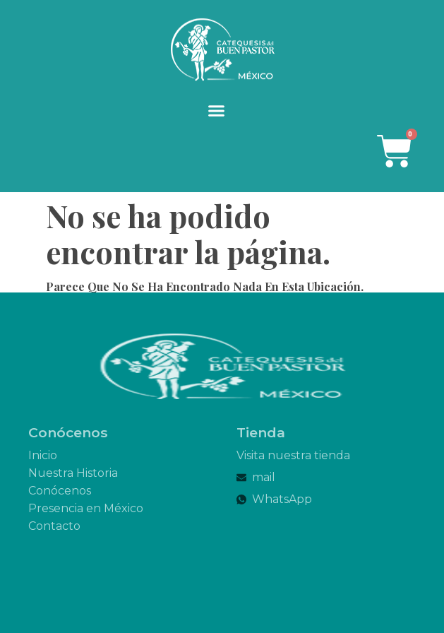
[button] (216, 110)
